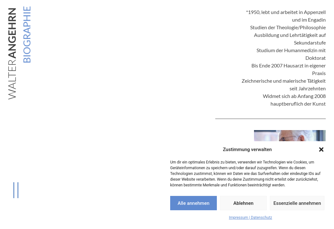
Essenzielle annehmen (297, 203)
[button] (321, 149)
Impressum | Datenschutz (250, 217)
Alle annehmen (194, 203)
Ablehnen (243, 203)
